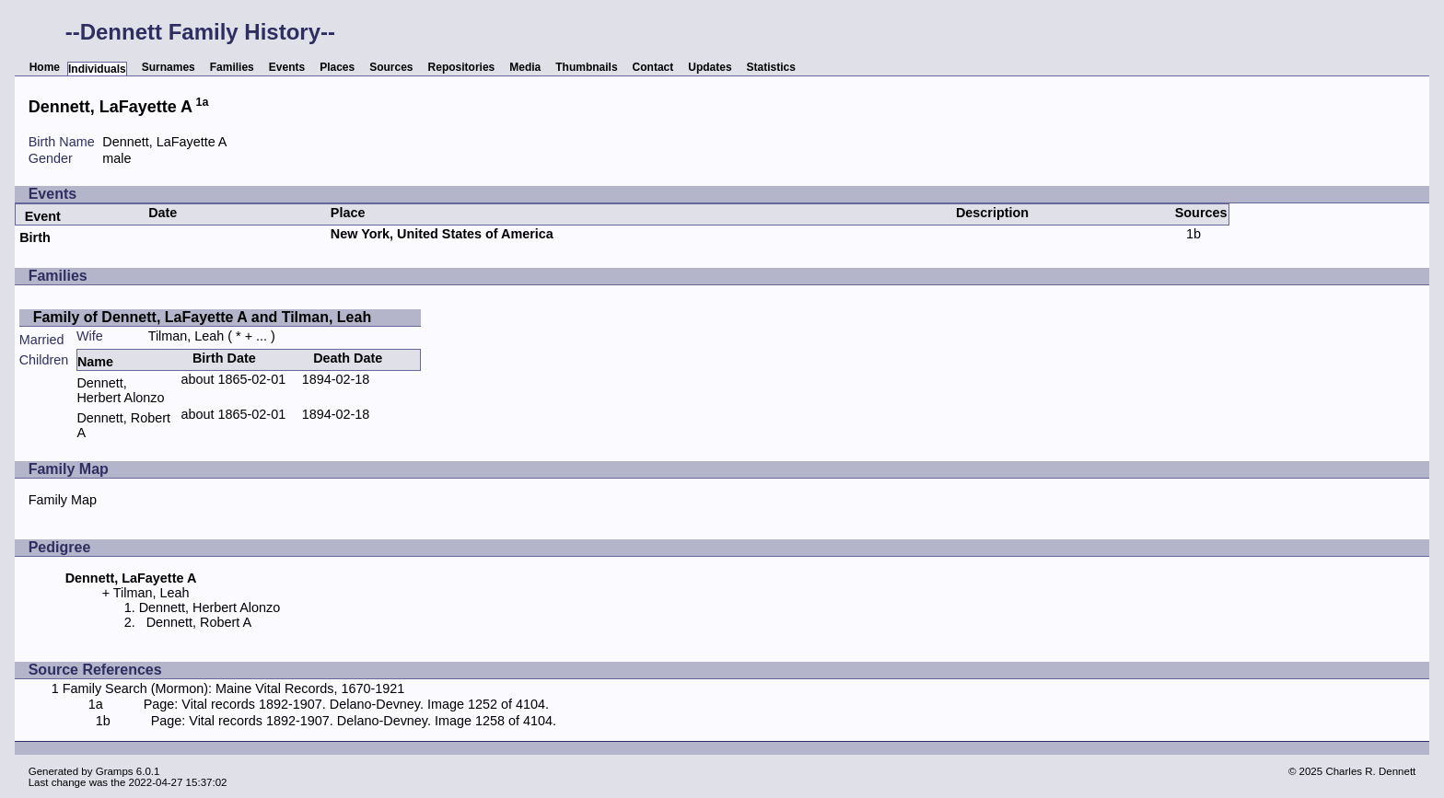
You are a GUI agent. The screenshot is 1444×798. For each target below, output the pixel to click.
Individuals (97, 69)
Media (525, 67)
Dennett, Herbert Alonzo (120, 390)
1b (1193, 233)
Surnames (168, 67)
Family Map (63, 499)
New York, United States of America (442, 233)
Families (232, 67)
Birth (35, 237)
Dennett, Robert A (198, 622)
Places (337, 67)
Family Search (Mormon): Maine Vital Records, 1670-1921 (234, 688)
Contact (653, 67)
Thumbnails (586, 67)
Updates (709, 67)
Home (44, 67)
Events (287, 67)
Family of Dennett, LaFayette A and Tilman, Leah (202, 317)
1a (202, 102)
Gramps (115, 771)
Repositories (461, 67)
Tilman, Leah (186, 336)
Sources (391, 67)
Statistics (771, 67)
